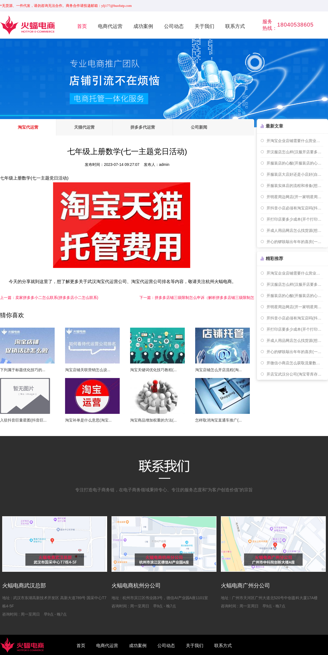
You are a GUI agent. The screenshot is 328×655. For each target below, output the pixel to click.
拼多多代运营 (142, 127)
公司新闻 (199, 127)
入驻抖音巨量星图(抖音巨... (23, 420)
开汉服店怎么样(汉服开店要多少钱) (294, 152)
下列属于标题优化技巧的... (22, 370)
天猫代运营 (84, 127)
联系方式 (235, 26)
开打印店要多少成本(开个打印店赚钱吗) (294, 219)
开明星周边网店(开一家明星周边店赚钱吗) (294, 197)
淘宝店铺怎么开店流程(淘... (218, 370)
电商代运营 (110, 26)
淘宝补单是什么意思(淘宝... (88, 420)
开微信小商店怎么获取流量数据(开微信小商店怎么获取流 (294, 363)
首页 (82, 26)
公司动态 (174, 26)
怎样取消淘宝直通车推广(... (218, 420)
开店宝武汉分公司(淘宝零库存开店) (294, 374)
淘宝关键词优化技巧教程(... (153, 370)
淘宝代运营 (28, 127)
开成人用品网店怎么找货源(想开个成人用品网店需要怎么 (294, 230)
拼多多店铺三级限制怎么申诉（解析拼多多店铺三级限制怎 (196, 297)
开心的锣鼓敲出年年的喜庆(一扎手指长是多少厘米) (294, 242)
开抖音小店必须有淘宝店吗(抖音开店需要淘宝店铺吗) (294, 208)
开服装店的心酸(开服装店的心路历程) (294, 163)
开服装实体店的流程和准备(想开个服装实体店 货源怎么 (294, 185)
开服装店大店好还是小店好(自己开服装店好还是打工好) (294, 174)
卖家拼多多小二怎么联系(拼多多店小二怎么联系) (49, 297)
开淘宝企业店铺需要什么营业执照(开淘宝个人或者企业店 (294, 140)
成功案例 (143, 26)
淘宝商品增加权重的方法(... (153, 420)
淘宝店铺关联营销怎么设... (87, 370)
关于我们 (204, 26)
